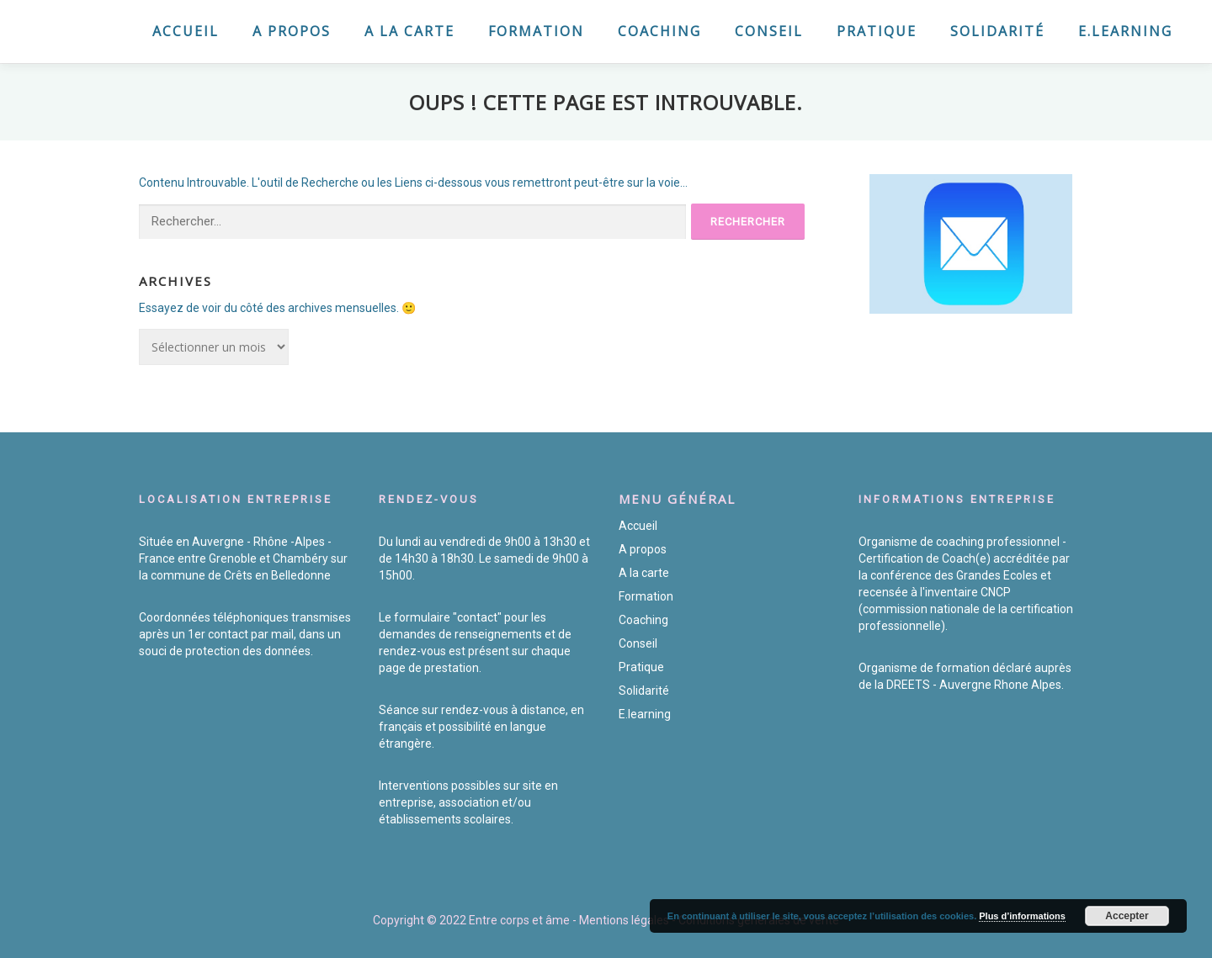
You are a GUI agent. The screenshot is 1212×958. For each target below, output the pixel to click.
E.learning (1125, 31)
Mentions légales (624, 920)
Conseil (769, 31)
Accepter (1126, 916)
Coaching (659, 31)
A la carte (409, 31)
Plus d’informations (1022, 916)
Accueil (185, 31)
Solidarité (997, 31)
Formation (536, 31)
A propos (291, 31)
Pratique (877, 31)
